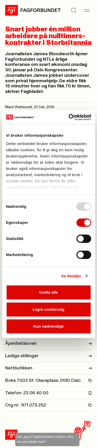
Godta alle (48, 292)
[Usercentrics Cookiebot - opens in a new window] (69, 117)
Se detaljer (71, 276)
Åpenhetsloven (48, 343)
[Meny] (86, 10)
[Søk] (74, 10)
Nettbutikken (48, 368)
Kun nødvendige (48, 326)
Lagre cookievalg (48, 309)
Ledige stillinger (48, 356)
